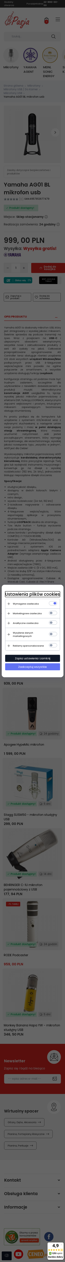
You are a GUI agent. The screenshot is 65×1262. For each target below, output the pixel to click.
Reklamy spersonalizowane (28, 645)
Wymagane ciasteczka (26, 603)
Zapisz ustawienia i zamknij (32, 658)
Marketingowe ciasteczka (27, 613)
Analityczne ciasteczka (25, 623)
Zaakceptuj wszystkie (32, 667)
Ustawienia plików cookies (32, 594)
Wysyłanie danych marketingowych (23, 634)
